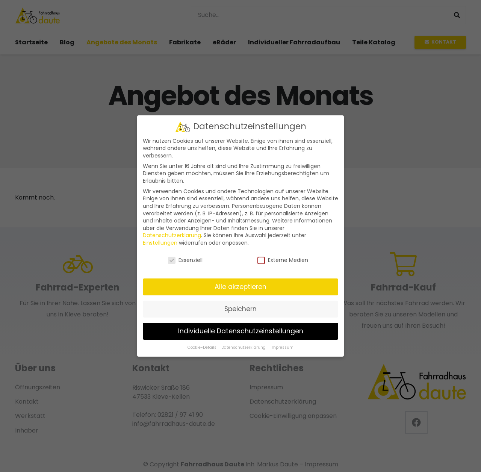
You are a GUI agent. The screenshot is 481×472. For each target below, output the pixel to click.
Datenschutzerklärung (172, 235)
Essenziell (185, 260)
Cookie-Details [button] (203, 347)
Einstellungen (160, 243)
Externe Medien (282, 260)
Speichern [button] (240, 308)
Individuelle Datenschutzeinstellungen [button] (240, 331)
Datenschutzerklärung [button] (244, 347)
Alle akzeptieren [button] (240, 286)
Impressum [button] (282, 347)
